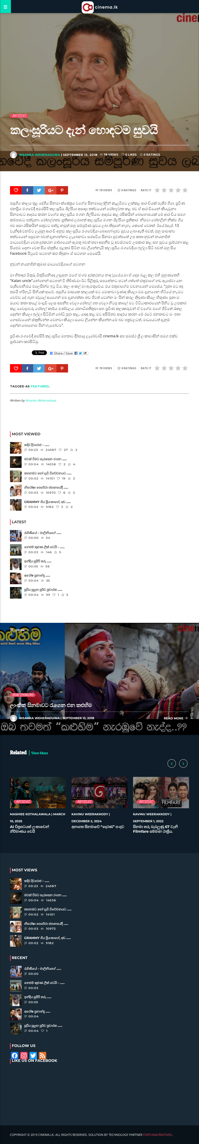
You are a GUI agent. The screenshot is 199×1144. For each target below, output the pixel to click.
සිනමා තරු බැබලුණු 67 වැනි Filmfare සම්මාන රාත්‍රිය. (155, 829)
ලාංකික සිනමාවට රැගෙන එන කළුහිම (51, 705)
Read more (176, 718)
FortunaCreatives (157, 1135)
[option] (38, 807)
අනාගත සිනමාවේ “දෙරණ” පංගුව (98, 827)
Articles (19, 116)
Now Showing (22, 695)
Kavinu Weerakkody (90, 814)
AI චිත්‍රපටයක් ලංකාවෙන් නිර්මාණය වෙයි (29, 829)
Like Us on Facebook (34, 1061)
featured (40, 386)
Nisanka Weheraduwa (39, 155)
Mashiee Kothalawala (30, 814)
